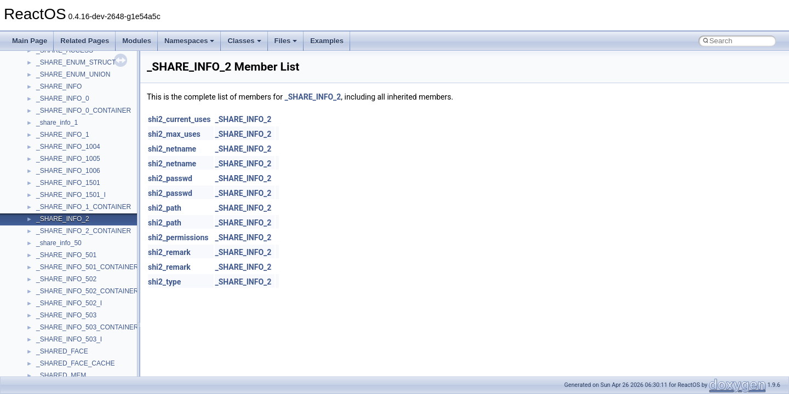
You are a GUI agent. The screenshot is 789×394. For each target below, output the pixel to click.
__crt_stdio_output (63, 300)
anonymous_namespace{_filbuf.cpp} (89, 336)
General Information (48, 203)
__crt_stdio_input (61, 288)
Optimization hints (45, 167)
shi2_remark (169, 252)
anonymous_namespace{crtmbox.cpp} (92, 372)
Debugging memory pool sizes (63, 107)
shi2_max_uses (174, 134)
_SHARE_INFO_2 (312, 96)
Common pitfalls (42, 95)
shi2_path (164, 208)
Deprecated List (42, 227)
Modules (136, 41)
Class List (41, 276)
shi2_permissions (178, 237)
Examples (327, 41)
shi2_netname (172, 148)
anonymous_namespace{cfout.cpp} (87, 360)
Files (286, 41)
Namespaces (189, 41)
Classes (244, 41)
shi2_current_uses (179, 119)
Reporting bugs (41, 119)
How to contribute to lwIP (55, 71)
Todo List (32, 215)
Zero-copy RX (39, 131)
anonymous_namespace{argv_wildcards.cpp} (102, 348)
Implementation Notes (51, 179)
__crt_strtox (53, 312)
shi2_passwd (170, 178)
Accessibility (54, 324)
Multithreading (39, 155)
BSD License (37, 191)
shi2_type (164, 281)
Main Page (29, 41)
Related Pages (84, 41)
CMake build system (48, 83)
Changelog (34, 59)
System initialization (47, 143)
